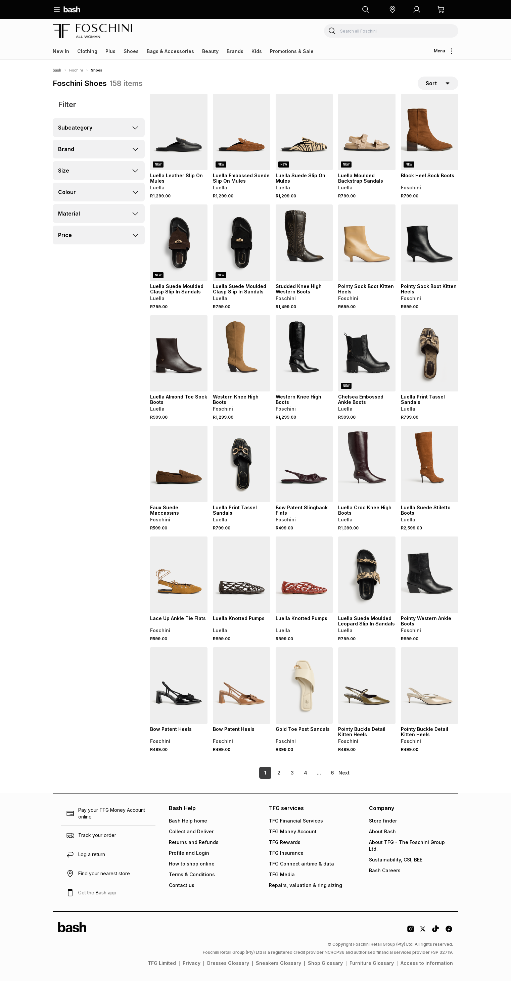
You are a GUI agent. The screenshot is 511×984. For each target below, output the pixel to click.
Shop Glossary (325, 966)
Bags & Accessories (170, 51)
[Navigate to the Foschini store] (92, 31)
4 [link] (294, 776)
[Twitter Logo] (423, 934)
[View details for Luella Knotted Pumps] (241, 578)
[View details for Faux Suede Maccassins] (178, 467)
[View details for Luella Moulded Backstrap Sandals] (367, 135)
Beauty (210, 51)
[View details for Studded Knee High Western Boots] (304, 246)
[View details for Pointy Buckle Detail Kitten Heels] (367, 689)
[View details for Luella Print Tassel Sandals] (429, 357)
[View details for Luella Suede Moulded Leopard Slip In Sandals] (367, 578)
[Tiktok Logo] (435, 934)
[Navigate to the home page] (71, 9)
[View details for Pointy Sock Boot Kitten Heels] (367, 246)
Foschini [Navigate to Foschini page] (76, 70)
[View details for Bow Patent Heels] (178, 689)
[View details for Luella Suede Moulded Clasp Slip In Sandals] (178, 246)
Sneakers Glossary (278, 966)
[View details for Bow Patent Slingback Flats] (304, 467)
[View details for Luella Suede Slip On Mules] (304, 135)
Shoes (131, 51)
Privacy (191, 966)
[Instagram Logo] (411, 934)
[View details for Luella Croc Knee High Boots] (367, 467)
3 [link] (280, 776)
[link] (344, 776)
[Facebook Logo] (449, 934)
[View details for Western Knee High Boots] (241, 357)
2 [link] (267, 776)
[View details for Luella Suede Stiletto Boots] (429, 467)
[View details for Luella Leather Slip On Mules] (178, 135)
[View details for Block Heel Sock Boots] (429, 135)
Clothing (87, 51)
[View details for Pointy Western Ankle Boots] (429, 578)
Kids (256, 51)
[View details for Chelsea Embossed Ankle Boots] (367, 357)
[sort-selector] (438, 85)
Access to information (427, 966)
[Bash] (57, 70)
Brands (235, 51)
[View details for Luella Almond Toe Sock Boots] (178, 357)
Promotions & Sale (292, 51)
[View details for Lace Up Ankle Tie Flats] (178, 578)
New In (61, 51)
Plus (110, 51)
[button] (392, 9)
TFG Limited (162, 966)
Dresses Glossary (228, 966)
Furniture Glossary (372, 966)
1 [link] (254, 776)
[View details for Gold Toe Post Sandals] (304, 689)
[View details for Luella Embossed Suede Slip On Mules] (241, 135)
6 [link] (321, 776)
